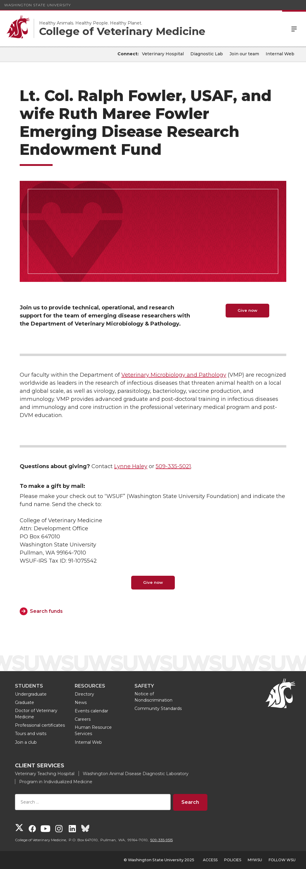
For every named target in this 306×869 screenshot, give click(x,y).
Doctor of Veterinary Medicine (36, 714)
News (81, 702)
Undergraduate (31, 694)
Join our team (244, 53)
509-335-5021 (173, 466)
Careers (83, 719)
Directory (84, 694)
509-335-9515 (161, 840)
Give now (247, 310)
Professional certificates (40, 725)
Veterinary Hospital (163, 53)
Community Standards (158, 708)
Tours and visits (30, 733)
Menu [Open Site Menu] (294, 28)
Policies (232, 860)
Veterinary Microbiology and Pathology (173, 375)
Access (210, 860)
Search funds (46, 611)
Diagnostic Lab (206, 53)
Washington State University (37, 5)
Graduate (24, 702)
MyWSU (255, 860)
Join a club (26, 742)
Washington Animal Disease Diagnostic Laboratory (136, 773)
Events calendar (91, 711)
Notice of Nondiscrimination (153, 697)
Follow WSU (282, 860)
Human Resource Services (93, 730)
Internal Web (280, 53)
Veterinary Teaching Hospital (44, 773)
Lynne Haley (130, 466)
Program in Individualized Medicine (55, 781)
